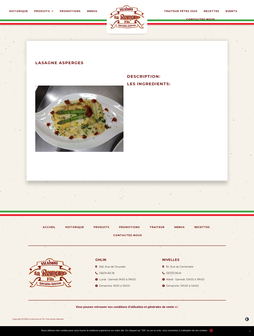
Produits (43, 11)
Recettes (211, 11)
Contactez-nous (200, 19)
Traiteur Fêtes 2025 (180, 11)
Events (231, 11)
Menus (92, 11)
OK (211, 330)
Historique (18, 11)
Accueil (49, 237)
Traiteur (157, 237)
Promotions (70, 11)
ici (176, 317)
